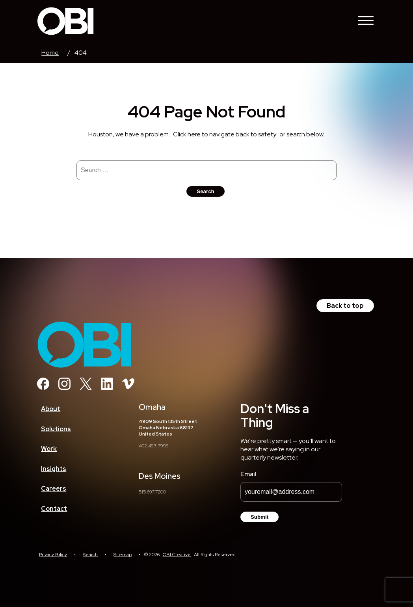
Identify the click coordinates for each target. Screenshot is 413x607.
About (50, 409)
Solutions (56, 429)
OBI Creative (177, 554)
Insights (53, 469)
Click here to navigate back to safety (224, 134)
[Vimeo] (128, 388)
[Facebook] (43, 388)
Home (50, 52)
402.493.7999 (154, 446)
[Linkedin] (107, 388)
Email (248, 474)
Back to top (345, 306)
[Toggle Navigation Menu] (365, 21)
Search (90, 554)
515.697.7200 (152, 492)
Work (49, 449)
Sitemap (122, 554)
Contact (54, 509)
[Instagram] (64, 388)
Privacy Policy (53, 554)
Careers (53, 488)
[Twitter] (86, 388)
